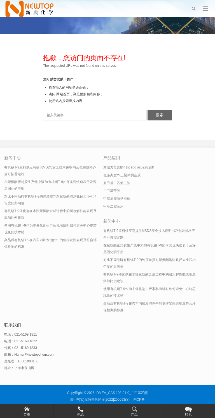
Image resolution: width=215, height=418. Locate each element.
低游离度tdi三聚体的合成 (122, 175)
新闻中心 (12, 157)
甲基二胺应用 (113, 206)
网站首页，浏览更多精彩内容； (79, 94)
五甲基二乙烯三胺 (116, 183)
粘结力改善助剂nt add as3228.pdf (128, 167)
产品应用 (111, 157)
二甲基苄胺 (111, 191)
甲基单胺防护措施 (116, 199)
